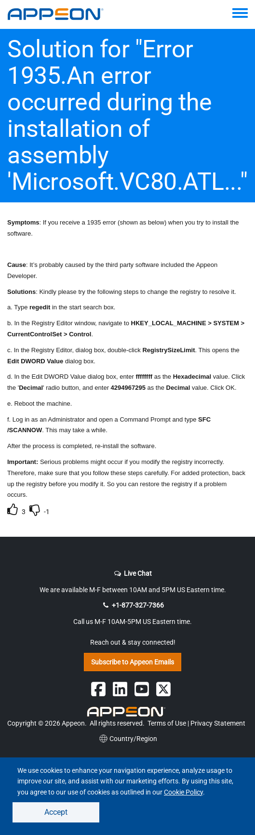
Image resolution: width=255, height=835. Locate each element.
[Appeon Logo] (128, 711)
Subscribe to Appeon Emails (132, 662)
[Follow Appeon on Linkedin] (120, 689)
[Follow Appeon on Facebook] (98, 689)
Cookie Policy (183, 792)
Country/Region (127, 738)
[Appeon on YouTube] (142, 689)
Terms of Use (167, 723)
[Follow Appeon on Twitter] (163, 689)
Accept (55, 812)
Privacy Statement (217, 723)
